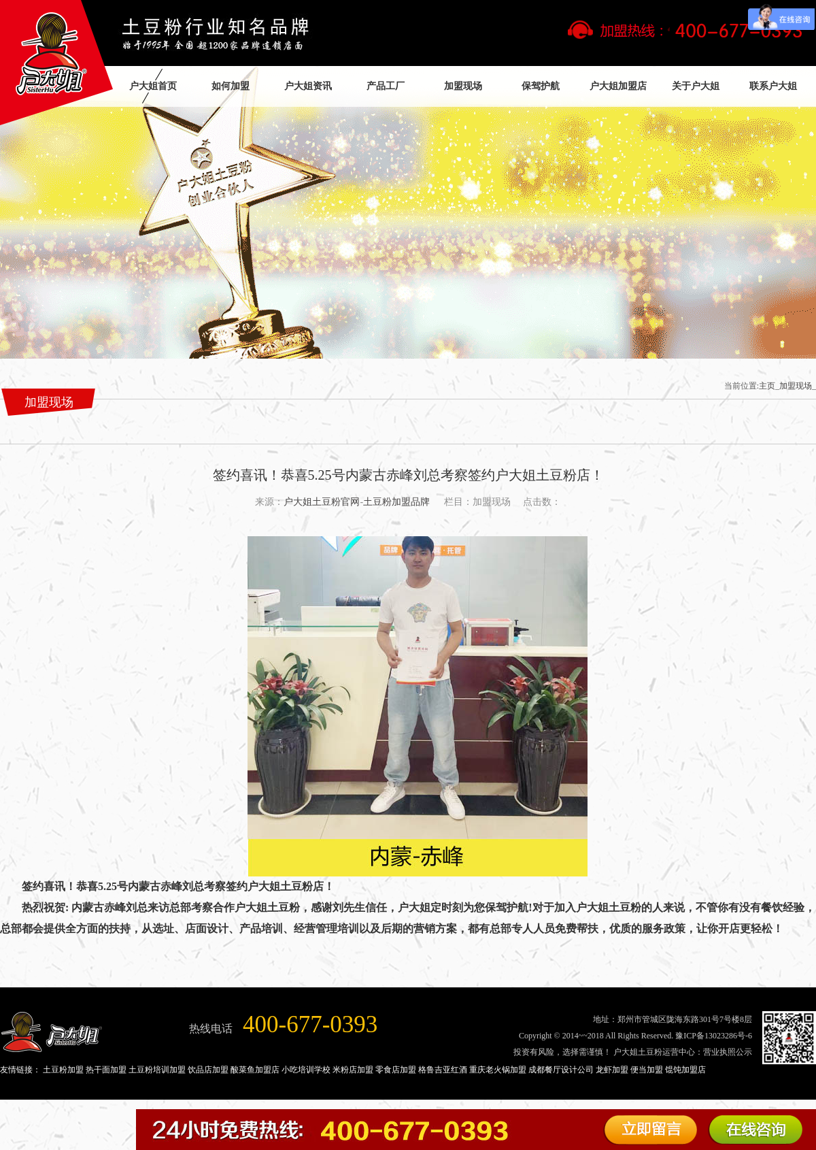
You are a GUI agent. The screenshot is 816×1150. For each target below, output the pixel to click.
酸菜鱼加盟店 (255, 1069)
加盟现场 (463, 86)
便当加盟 (646, 1069)
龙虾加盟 (612, 1069)
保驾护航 (541, 86)
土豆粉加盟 (63, 1069)
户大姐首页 (153, 86)
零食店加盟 (395, 1069)
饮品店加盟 (208, 1069)
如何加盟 (230, 86)
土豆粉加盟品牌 (396, 502)
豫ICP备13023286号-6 (713, 1035)
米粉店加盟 (353, 1069)
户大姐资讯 (308, 86)
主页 (767, 386)
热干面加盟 (106, 1069)
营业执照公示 (727, 1052)
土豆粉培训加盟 (157, 1069)
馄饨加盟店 (685, 1069)
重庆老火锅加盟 (497, 1069)
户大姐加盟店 (618, 86)
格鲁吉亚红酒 (442, 1069)
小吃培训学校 (306, 1069)
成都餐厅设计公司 (561, 1069)
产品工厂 (386, 86)
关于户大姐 (695, 86)
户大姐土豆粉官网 (322, 502)
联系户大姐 (773, 86)
